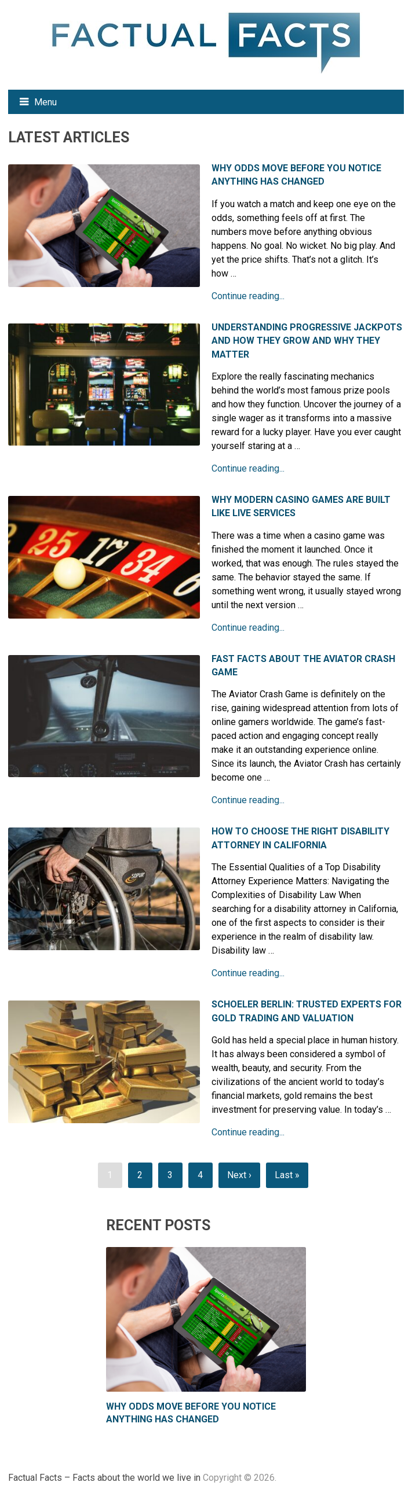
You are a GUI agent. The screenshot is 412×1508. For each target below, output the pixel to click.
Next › (239, 1174)
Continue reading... (248, 296)
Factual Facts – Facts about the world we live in (104, 1477)
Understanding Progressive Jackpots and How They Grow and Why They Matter (307, 341)
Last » (287, 1174)
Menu (45, 102)
